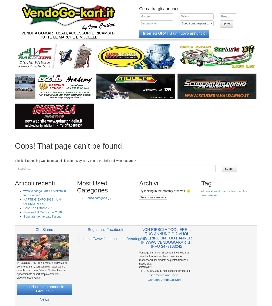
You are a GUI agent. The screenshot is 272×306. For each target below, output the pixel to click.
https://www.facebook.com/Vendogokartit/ (118, 239)
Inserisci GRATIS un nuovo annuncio (174, 33)
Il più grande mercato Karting (42, 216)
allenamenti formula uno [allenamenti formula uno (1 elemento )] (213, 191)
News (44, 299)
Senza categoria (96, 198)
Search (229, 168)
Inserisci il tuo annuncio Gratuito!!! (44, 289)
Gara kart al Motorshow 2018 (42, 212)
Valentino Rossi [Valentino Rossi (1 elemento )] (209, 195)
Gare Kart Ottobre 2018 (38, 208)
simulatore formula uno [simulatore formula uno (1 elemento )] (237, 191)
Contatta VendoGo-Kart (164, 280)
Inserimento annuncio (163, 275)
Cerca (227, 24)
